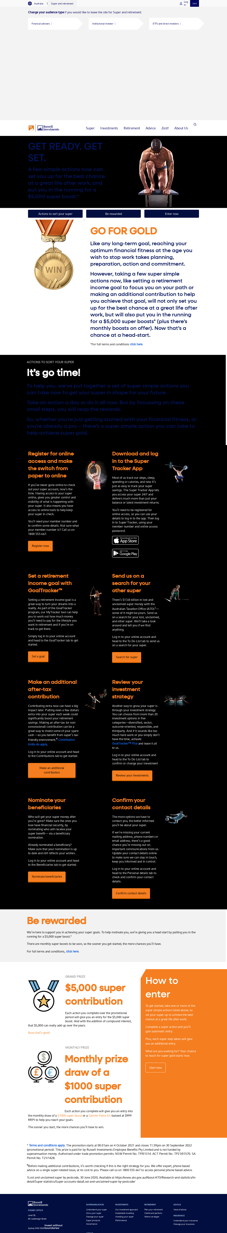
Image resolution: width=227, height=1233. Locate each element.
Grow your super (93, 1136)
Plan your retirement (153, 1132)
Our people (91, 1161)
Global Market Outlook (78, 1193)
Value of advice (179, 1132)
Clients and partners (153, 1136)
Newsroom (91, 1172)
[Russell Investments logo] (44, 43)
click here (138, 259)
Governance (91, 1147)
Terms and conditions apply (48, 1068)
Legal (112, 1202)
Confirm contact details (138, 816)
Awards (89, 1164)
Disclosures (122, 1202)
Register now (40, 460)
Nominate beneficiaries (47, 791)
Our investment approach (126, 1132)
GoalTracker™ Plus (131, 662)
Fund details (91, 1175)
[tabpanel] (113, 21)
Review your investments (139, 694)
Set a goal (38, 575)
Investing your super (124, 1140)
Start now (158, 995)
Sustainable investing (124, 1136)
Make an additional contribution (52, 689)
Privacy (104, 1202)
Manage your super (95, 1140)
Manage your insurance (183, 1147)
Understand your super (96, 1132)
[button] (52, 24)
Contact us (91, 1168)
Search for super (133, 576)
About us (60, 1193)
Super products (93, 1143)
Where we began (151, 1140)
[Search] (195, 43)
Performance (121, 1143)
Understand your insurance (185, 1143)
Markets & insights (101, 1193)
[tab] (37, 3)
